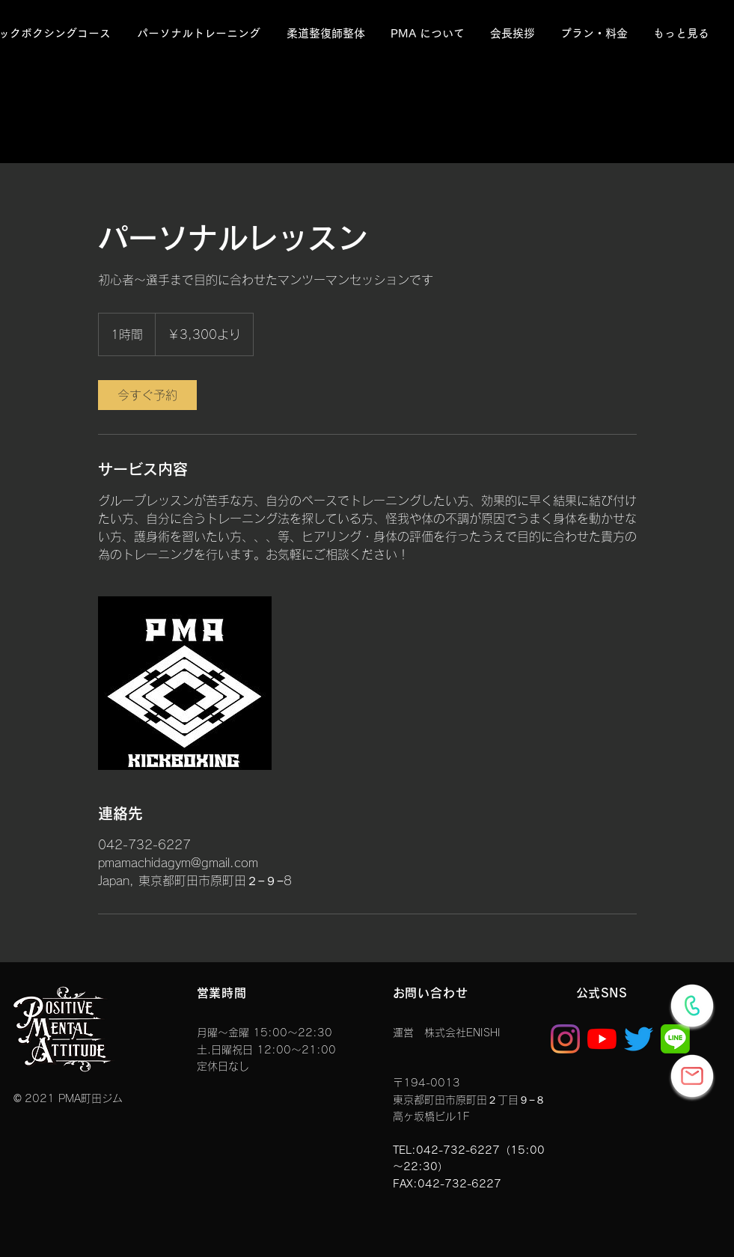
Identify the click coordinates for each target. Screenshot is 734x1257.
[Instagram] (565, 1038)
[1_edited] (675, 1038)
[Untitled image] (185, 683)
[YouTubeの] (602, 1038)
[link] (147, 395)
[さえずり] (638, 1038)
